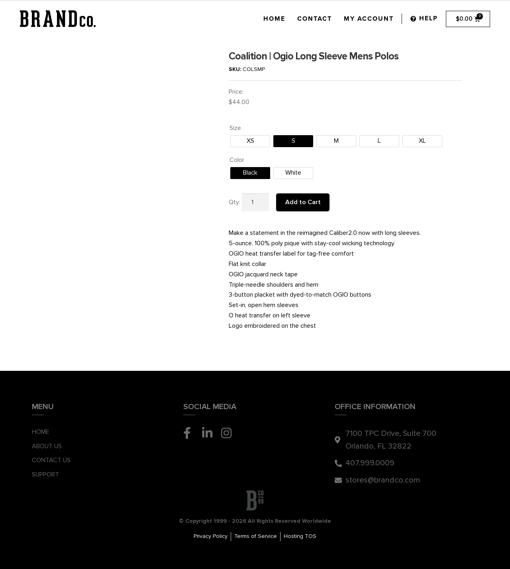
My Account (369, 19)
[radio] (250, 141)
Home (274, 19)
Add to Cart (303, 202)
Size (235, 128)
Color (237, 160)
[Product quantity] (255, 202)
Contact (314, 19)
